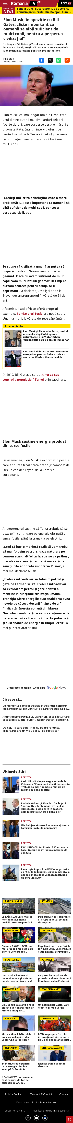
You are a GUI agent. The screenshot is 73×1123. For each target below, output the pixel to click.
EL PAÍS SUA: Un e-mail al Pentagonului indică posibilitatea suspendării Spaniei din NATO (17, 919)
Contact (63, 1094)
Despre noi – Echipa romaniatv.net (36, 1102)
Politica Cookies (14, 1094)
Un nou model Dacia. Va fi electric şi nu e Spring (53, 1006)
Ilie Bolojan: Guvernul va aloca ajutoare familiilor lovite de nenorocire (45, 827)
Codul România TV (15, 1110)
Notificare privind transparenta (51, 1110)
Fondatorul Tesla (30, 314)
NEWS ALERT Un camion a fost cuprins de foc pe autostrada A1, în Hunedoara (17, 1080)
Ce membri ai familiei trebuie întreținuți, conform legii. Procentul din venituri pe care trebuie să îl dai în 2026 (36, 707)
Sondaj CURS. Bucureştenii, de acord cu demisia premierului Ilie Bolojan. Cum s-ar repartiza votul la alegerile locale (44, 10)
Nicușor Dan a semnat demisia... (51, 1065)
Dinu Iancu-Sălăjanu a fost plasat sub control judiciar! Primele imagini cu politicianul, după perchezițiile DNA (18, 1007)
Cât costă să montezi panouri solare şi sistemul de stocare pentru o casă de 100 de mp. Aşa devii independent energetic (17, 978)
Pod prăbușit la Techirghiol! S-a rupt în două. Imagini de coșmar (54, 919)
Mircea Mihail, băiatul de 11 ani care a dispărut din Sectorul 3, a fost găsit (18, 1037)
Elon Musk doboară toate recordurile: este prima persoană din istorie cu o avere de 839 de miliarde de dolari (45, 354)
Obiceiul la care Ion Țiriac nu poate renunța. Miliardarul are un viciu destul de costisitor (31, 729)
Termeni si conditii (41, 1094)
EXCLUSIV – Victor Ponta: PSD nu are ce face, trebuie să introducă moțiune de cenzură (44, 850)
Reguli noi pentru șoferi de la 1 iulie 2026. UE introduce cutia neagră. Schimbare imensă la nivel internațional (54, 949)
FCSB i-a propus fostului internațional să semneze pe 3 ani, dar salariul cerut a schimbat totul (54, 1037)
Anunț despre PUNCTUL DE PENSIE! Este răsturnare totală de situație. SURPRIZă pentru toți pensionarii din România (36, 718)
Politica (26, 777)
